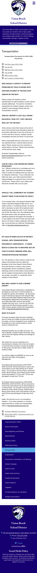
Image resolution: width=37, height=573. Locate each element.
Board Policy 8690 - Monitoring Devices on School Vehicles (19, 415)
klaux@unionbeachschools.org (12, 155)
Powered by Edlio (18, 546)
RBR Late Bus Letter (11, 75)
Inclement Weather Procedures (15, 411)
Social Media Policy (18, 551)
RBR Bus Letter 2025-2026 (13, 70)
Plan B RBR (8, 73)
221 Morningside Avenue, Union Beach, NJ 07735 (19, 533)
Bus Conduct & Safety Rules (14, 78)
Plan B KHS (8, 67)
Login (18, 543)
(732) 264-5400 (22, 535)
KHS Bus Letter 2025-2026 (14, 64)
